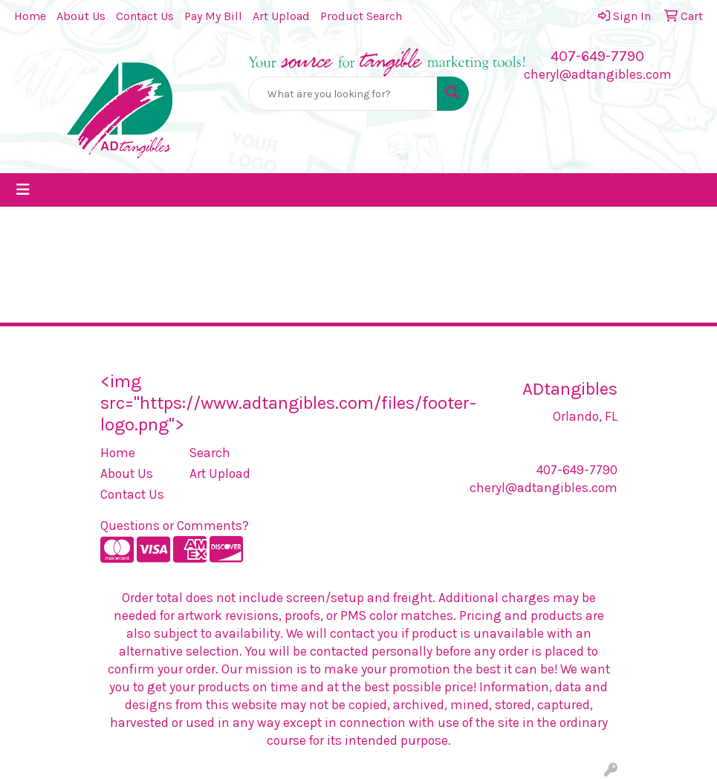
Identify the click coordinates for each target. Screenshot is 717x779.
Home (30, 16)
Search (209, 452)
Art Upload (281, 16)
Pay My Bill (213, 16)
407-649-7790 (597, 56)
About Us (81, 16)
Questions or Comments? (174, 525)
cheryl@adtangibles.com (598, 74)
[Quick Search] (343, 94)
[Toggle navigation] (23, 190)
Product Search (361, 16)
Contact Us (145, 16)
